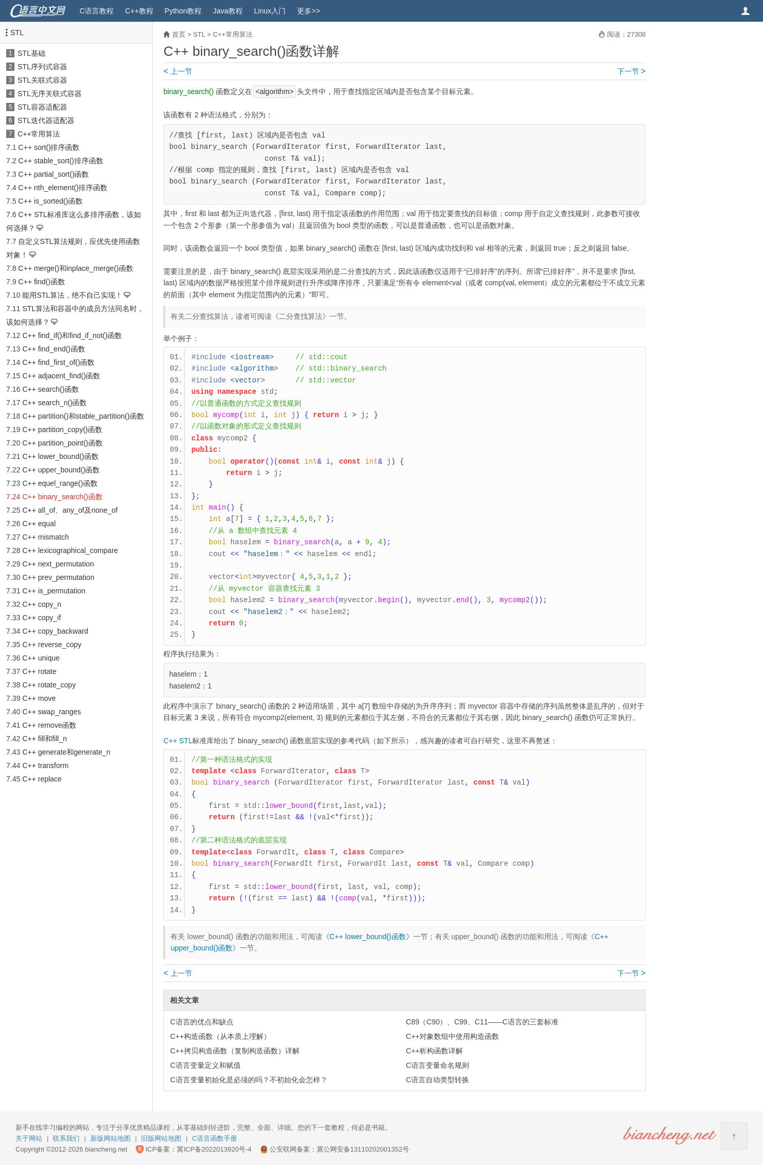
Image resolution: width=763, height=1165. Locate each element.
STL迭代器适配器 (46, 120)
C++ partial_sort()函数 (53, 174)
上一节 (177, 71)
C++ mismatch (45, 537)
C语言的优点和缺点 (201, 1022)
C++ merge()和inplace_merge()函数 (75, 268)
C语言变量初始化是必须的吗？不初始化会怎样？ (248, 1080)
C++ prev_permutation (58, 577)
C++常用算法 (39, 134)
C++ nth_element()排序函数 (62, 187)
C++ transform (45, 765)
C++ (170, 741)
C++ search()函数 (50, 389)
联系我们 (66, 1138)
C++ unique (40, 658)
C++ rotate (39, 671)
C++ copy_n (41, 604)
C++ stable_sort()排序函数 (60, 161)
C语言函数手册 (214, 1138)
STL (17, 32)
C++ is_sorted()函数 (50, 201)
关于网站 (28, 1138)
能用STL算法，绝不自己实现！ (72, 295)
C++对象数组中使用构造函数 (452, 1036)
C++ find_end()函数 (53, 349)
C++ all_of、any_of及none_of (69, 510)
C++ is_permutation (53, 591)
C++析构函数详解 (434, 1051)
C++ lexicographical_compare (70, 550)
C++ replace (41, 779)
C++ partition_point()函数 (62, 443)
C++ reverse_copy (51, 644)
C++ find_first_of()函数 (58, 362)
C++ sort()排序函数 (49, 147)
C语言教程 (97, 11)
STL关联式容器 (42, 80)
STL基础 (31, 53)
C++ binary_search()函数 (62, 497)
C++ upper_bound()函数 (61, 470)
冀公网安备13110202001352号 (363, 1149)
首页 (178, 34)
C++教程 (139, 11)
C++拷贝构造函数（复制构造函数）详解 (234, 1051)
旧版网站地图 (161, 1138)
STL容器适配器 (42, 107)
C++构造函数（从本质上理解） (220, 1036)
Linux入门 (270, 11)
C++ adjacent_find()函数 (61, 376)
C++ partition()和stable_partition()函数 (83, 416)
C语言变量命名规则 (437, 1065)
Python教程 (183, 11)
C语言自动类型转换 (437, 1080)
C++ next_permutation (58, 564)
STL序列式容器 (42, 67)
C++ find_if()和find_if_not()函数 (72, 335)
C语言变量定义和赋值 (205, 1065)
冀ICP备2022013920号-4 (214, 1149)
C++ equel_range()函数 (60, 483)
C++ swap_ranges (51, 712)
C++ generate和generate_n (66, 752)
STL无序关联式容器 (50, 93)
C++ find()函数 (41, 282)
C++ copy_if (41, 618)
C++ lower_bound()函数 (60, 456)
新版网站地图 (110, 1138)
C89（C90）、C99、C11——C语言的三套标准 (482, 1022)
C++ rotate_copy (49, 685)
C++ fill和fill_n (44, 738)
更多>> (308, 11)
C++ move (39, 698)
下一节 (631, 71)
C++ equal (39, 523)
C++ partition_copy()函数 (62, 429)
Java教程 (228, 11)
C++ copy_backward (55, 631)
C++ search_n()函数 (54, 402)
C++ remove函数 (49, 725)
